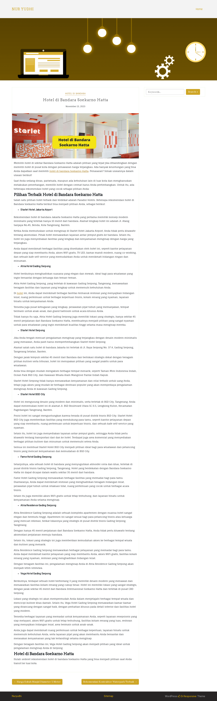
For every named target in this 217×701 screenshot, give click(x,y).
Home (199, 9)
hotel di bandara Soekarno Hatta (69, 171)
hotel (20, 293)
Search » (193, 91)
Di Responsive (187, 696)
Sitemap (108, 696)
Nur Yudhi (23, 9)
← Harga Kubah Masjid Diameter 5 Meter (37, 681)
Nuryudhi (17, 696)
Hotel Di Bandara (75, 93)
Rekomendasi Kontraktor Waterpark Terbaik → (110, 681)
